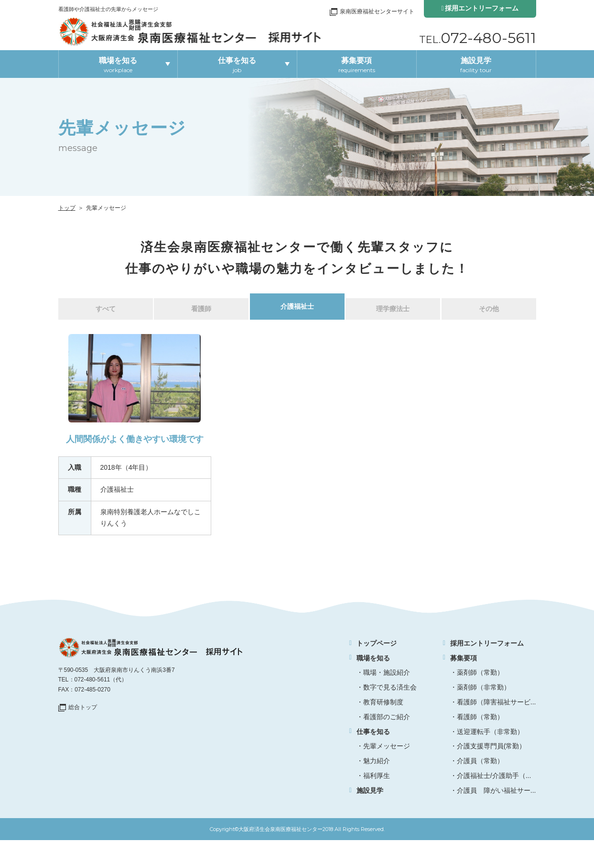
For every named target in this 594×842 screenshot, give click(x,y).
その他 (488, 310)
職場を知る (118, 65)
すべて (105, 310)
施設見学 (476, 65)
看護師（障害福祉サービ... (496, 704)
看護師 (201, 310)
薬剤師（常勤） (480, 675)
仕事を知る (237, 65)
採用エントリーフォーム (481, 8)
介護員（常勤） (480, 763)
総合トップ (82, 709)
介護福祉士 (297, 307)
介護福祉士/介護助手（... (494, 778)
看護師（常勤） (480, 719)
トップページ (376, 645)
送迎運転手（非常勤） (490, 733)
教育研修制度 (383, 704)
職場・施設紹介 (386, 675)
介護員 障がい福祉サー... (496, 793)
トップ (67, 208)
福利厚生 (376, 778)
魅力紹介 (376, 763)
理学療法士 (393, 310)
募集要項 (356, 65)
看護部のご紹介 (386, 719)
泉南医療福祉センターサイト (377, 11)
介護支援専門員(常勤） (491, 748)
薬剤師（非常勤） (483, 689)
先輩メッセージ (386, 748)
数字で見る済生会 (390, 689)
